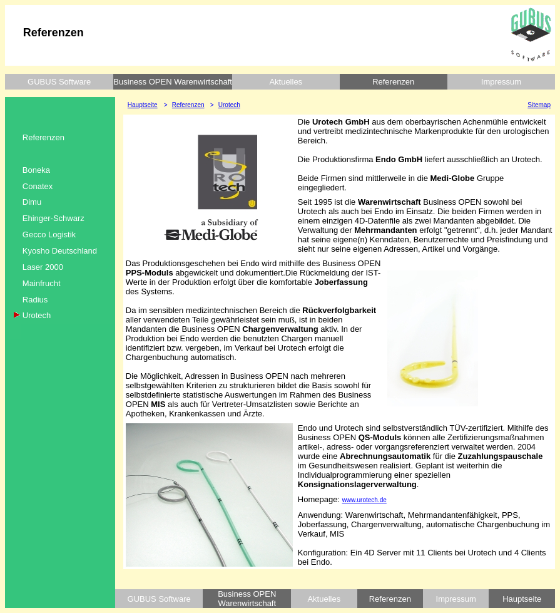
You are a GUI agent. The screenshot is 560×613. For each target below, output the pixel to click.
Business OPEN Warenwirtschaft (172, 81)
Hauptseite (521, 599)
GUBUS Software (59, 81)
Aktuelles (285, 81)
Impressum (501, 81)
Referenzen (393, 81)
